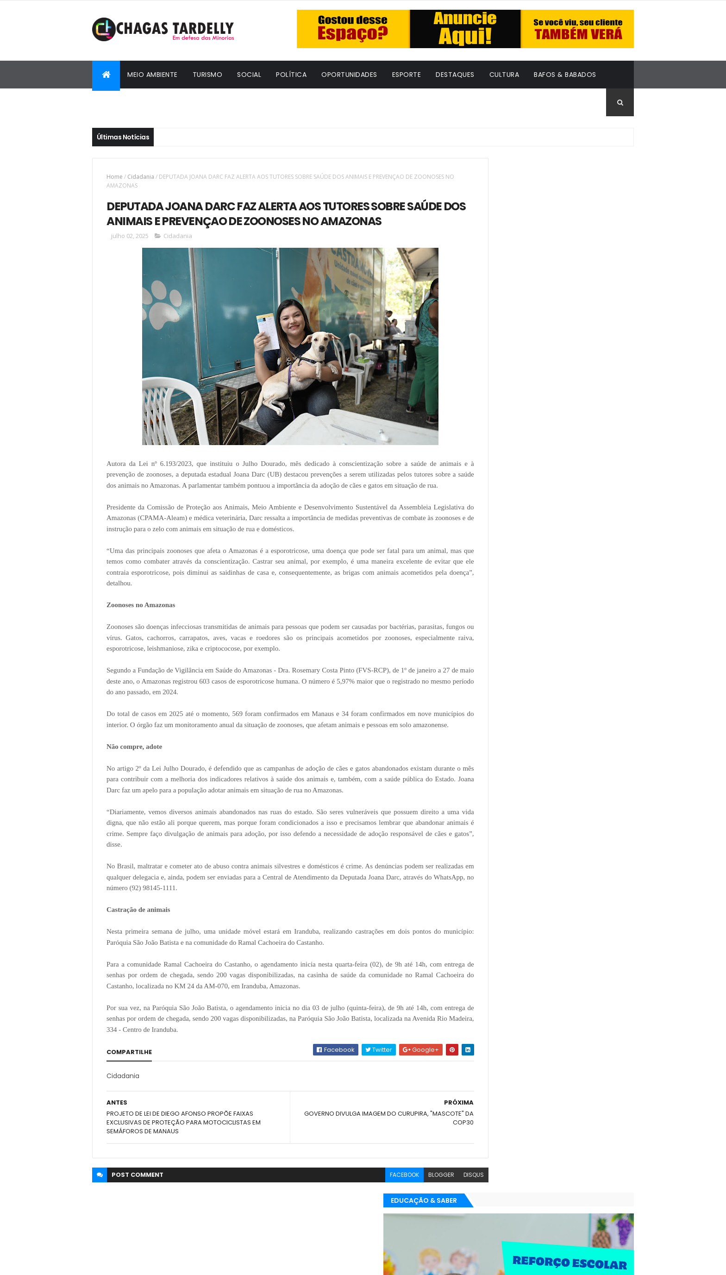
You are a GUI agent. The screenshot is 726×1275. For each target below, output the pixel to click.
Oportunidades (349, 74)
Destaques (455, 74)
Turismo (208, 74)
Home (114, 177)
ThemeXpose (143, 1262)
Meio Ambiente (152, 74)
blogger (400, 1214)
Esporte (406, 74)
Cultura (504, 74)
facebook (363, 1214)
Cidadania (118, 102)
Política (291, 74)
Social (249, 74)
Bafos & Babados (565, 74)
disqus (433, 1214)
